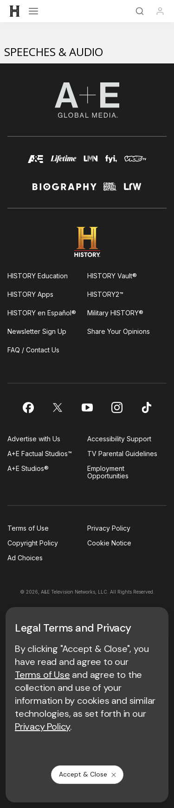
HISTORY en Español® (41, 313)
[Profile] (160, 11)
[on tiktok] (146, 407)
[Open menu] (33, 11)
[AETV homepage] (36, 163)
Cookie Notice (109, 543)
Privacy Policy (108, 528)
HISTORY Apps (30, 294)
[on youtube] (87, 407)
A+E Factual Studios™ (39, 453)
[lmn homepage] (91, 163)
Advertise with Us (33, 439)
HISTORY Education (37, 276)
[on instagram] (116, 407)
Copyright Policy (32, 543)
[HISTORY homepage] (87, 242)
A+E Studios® (28, 468)
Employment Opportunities (108, 472)
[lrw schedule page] (133, 190)
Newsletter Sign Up (36, 331)
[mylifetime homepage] (64, 163)
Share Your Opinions (118, 331)
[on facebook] (27, 407)
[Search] (139, 11)
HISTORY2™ (105, 294)
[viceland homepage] (135, 163)
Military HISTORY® (115, 313)
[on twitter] (57, 407)
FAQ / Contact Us (33, 350)
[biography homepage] (64, 190)
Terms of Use (28, 528)
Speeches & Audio (53, 51)
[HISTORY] (14, 11)
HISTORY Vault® (112, 276)
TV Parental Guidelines (122, 453)
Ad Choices (25, 558)
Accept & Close (88, 774)
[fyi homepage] (111, 163)
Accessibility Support (119, 439)
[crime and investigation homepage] (110, 190)
